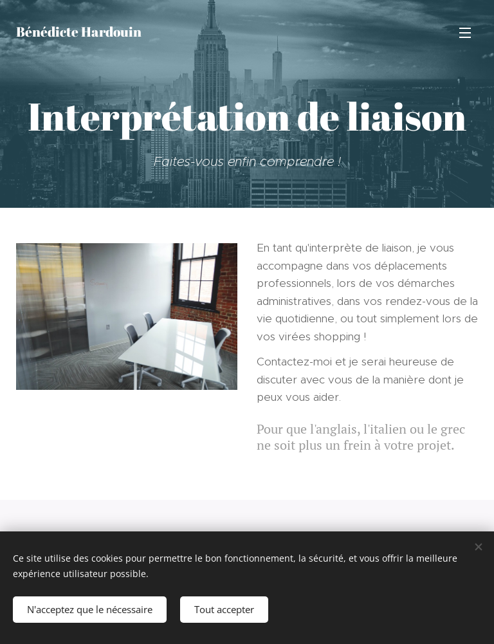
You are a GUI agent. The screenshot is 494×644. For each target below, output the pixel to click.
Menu (465, 32)
